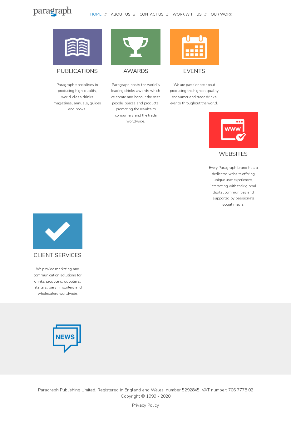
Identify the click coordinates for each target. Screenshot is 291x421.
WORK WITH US (187, 14)
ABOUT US (120, 14)
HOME (95, 14)
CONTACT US (151, 14)
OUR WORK (221, 14)
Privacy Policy (145, 405)
